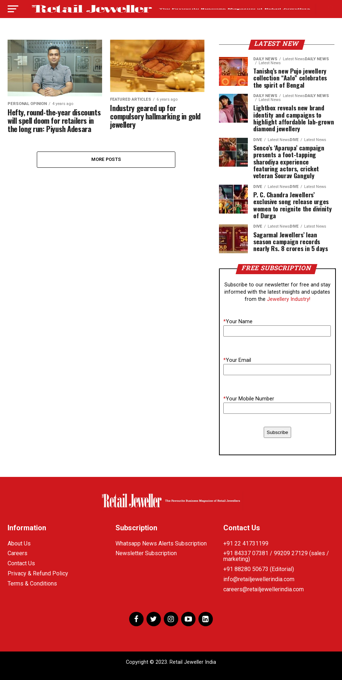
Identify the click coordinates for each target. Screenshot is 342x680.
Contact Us (21, 563)
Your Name (238, 322)
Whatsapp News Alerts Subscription (161, 543)
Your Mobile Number (248, 399)
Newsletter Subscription (146, 553)
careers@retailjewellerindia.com (263, 589)
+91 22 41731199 (245, 543)
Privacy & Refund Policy (38, 573)
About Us (19, 543)
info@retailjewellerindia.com (258, 579)
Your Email (237, 360)
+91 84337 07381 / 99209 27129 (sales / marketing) (276, 556)
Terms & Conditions (32, 583)
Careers (17, 553)
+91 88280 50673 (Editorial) (258, 569)
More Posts (106, 159)
